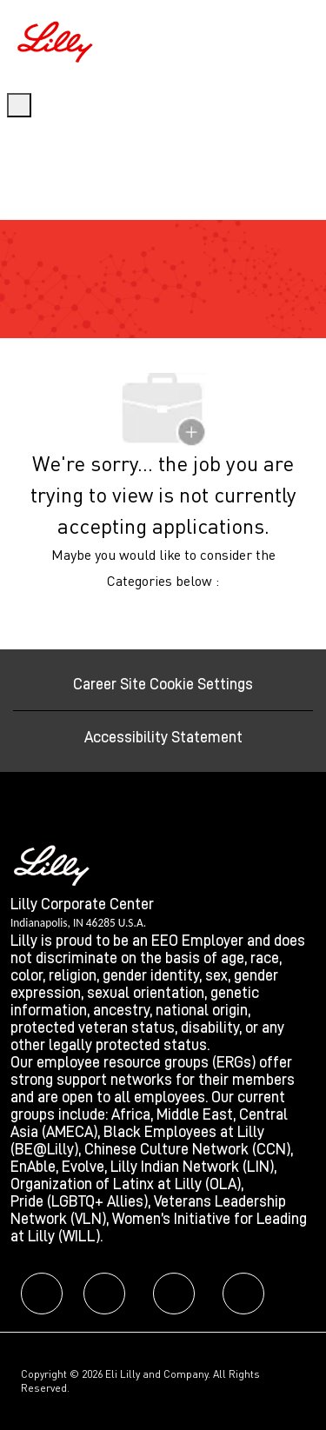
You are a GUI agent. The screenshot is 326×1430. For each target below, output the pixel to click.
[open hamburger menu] (19, 105)
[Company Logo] (57, 39)
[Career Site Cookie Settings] (163, 684)
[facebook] (42, 1293)
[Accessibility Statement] (163, 737)
